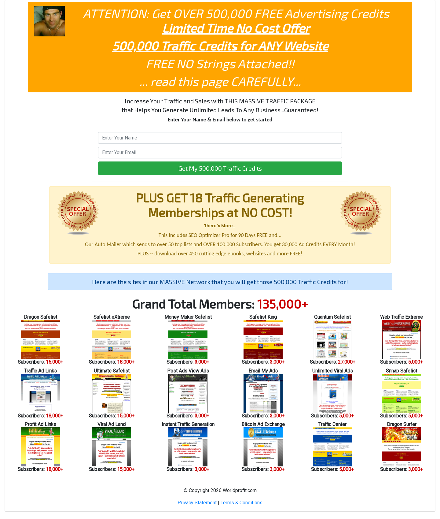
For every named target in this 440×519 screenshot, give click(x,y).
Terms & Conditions (241, 503)
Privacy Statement (197, 503)
